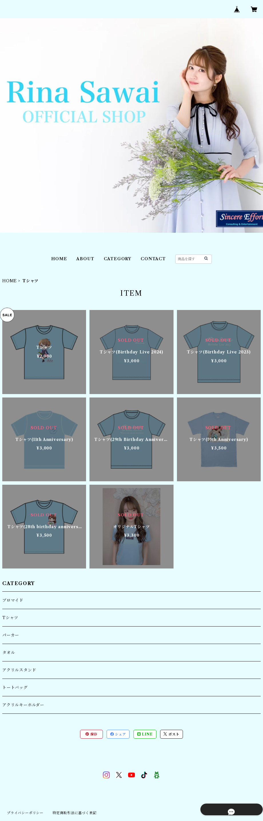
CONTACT (153, 258)
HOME (59, 258)
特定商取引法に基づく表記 (75, 813)
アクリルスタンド (19, 670)
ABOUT (85, 258)
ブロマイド (12, 600)
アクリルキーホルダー (23, 704)
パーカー (10, 635)
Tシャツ (10, 617)
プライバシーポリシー (25, 813)
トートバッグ (15, 687)
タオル (8, 652)
